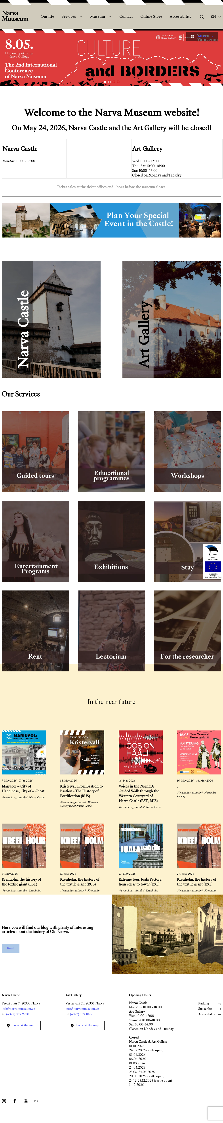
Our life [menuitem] (47, 17)
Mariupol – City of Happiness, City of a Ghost (23, 789)
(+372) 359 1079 (81, 1014)
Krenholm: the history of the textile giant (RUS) (79, 882)
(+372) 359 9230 (17, 1014)
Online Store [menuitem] (151, 17)
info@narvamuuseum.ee (18, 1009)
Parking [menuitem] (203, 1003)
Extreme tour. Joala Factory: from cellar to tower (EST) (140, 882)
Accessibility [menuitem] (180, 17)
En (213, 17)
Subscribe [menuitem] (205, 1009)
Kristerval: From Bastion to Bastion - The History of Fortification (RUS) (81, 791)
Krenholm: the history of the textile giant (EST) (21, 882)
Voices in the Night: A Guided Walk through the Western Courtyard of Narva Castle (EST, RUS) (139, 794)
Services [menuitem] (69, 17)
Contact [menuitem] (126, 17)
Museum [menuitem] (97, 17)
